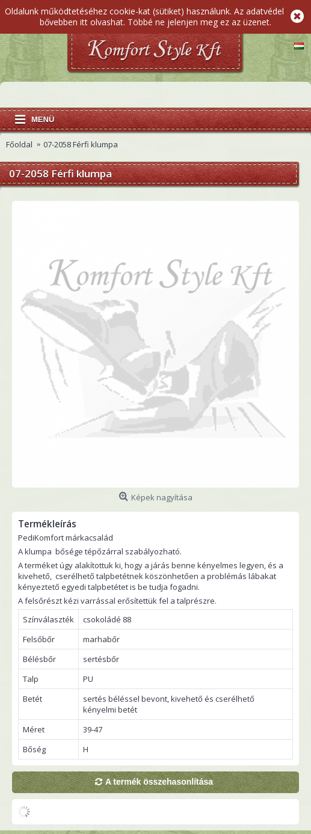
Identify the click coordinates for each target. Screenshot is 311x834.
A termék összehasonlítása (159, 781)
